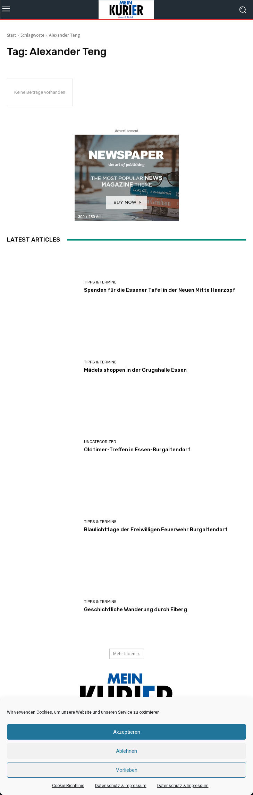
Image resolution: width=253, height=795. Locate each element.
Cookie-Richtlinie (68, 785)
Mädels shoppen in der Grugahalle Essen (135, 370)
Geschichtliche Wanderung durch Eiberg (135, 609)
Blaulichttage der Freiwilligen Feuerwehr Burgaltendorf (156, 529)
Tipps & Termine (100, 282)
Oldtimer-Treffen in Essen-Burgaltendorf (137, 449)
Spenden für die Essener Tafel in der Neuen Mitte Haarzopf (159, 290)
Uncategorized (100, 442)
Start (11, 35)
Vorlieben (126, 770)
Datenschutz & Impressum (120, 785)
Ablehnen (126, 751)
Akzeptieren (126, 732)
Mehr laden (126, 654)
